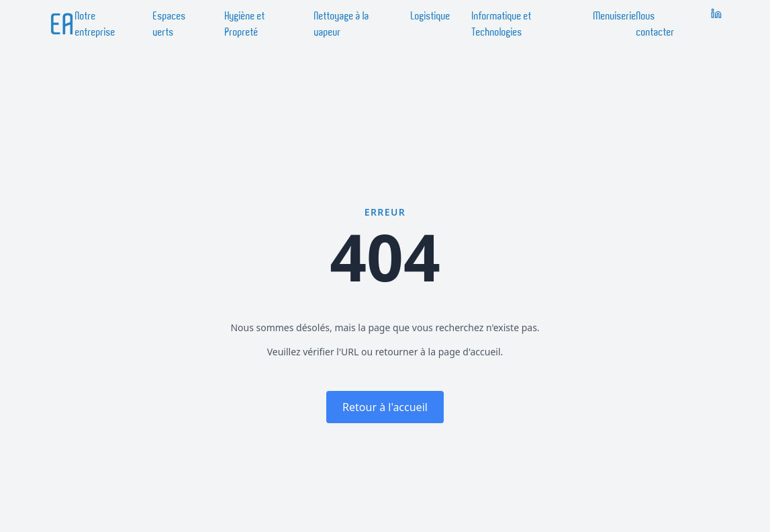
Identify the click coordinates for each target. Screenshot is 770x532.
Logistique (430, 16)
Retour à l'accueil (385, 407)
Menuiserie (614, 16)
